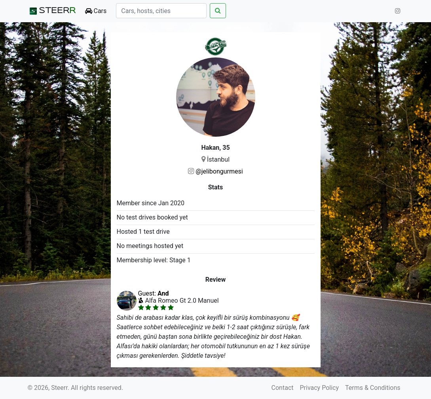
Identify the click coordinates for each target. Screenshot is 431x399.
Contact (283, 387)
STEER (52, 11)
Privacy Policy (319, 387)
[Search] (161, 10)
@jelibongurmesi (219, 171)
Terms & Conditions (373, 387)
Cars (96, 11)
